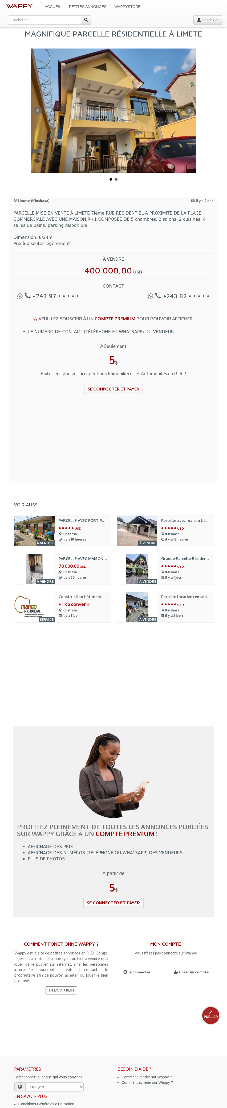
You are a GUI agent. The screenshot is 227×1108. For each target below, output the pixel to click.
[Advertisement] (113, 442)
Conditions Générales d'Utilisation (46, 1104)
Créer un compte (191, 972)
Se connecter (137, 972)
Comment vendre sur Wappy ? (146, 1077)
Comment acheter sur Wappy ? (147, 1082)
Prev (38, 110)
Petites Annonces (88, 7)
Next (189, 110)
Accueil (53, 7)
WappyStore (128, 7)
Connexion (208, 20)
